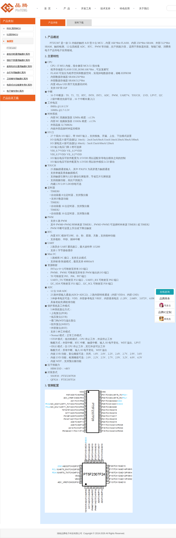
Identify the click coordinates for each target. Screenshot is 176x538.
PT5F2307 (12, 48)
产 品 (67, 8)
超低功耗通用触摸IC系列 (18, 54)
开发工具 (86, 8)
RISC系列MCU (14, 28)
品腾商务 (164, 298)
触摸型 (10, 41)
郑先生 (165, 318)
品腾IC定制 (164, 312)
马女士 (165, 305)
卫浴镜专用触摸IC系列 (17, 79)
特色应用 (125, 8)
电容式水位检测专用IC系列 (19, 85)
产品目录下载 (11, 97)
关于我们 (144, 8)
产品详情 (52, 22)
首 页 (47, 8)
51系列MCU (12, 34)
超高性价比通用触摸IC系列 (19, 66)
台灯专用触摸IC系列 (16, 72)
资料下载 (79, 22)
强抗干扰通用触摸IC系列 (18, 60)
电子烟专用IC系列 (15, 91)
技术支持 (105, 8)
